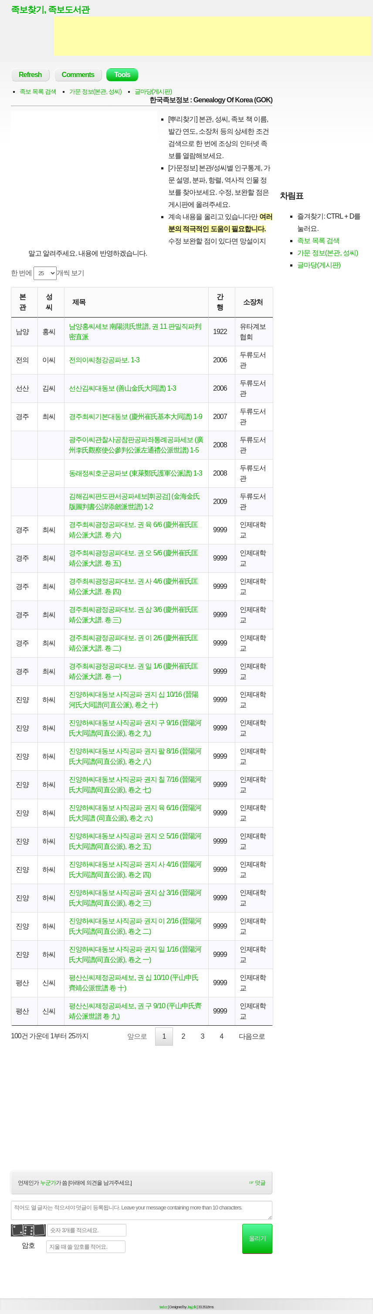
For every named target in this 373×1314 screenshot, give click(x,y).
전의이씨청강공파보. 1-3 (104, 360)
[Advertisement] (212, 36)
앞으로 (137, 1036)
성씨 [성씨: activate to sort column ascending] (49, 302)
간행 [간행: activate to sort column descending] (220, 302)
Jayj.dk (191, 1307)
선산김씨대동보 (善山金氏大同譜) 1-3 (122, 388)
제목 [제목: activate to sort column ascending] (78, 302)
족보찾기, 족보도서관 (50, 9)
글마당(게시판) (153, 91)
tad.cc (163, 1307)
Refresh (30, 74)
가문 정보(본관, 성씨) (95, 91)
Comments (78, 74)
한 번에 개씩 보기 (47, 273)
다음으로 (252, 1036)
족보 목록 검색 (38, 91)
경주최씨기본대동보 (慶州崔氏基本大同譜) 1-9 (135, 416)
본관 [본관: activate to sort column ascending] (22, 302)
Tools (122, 74)
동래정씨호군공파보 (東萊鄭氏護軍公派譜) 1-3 (135, 473)
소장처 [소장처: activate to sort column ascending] (253, 302)
